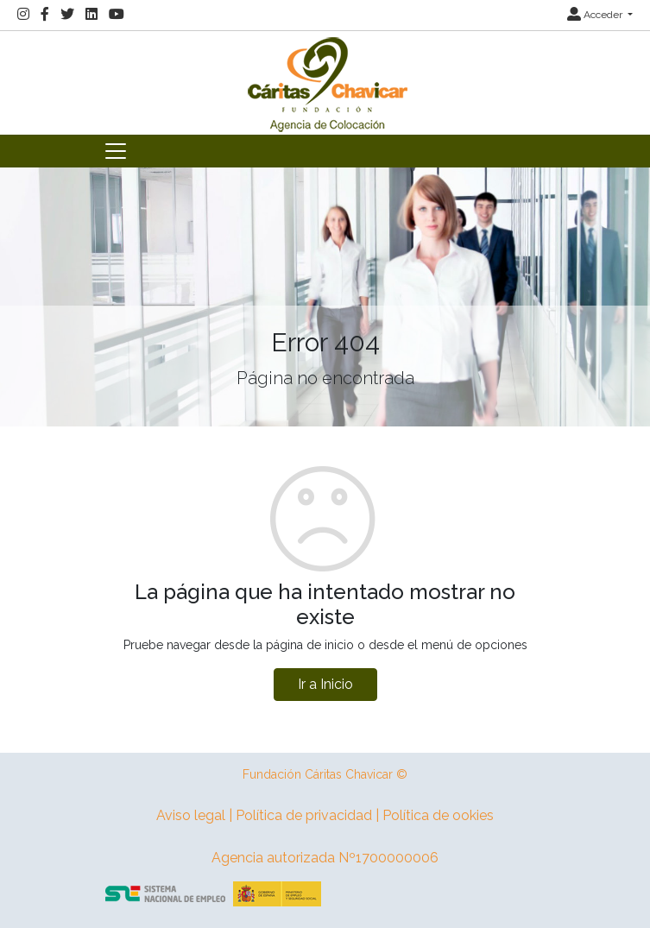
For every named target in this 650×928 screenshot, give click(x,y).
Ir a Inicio (325, 684)
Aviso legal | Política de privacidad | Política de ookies (325, 815)
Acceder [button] (596, 15)
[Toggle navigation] (115, 151)
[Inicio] (325, 81)
